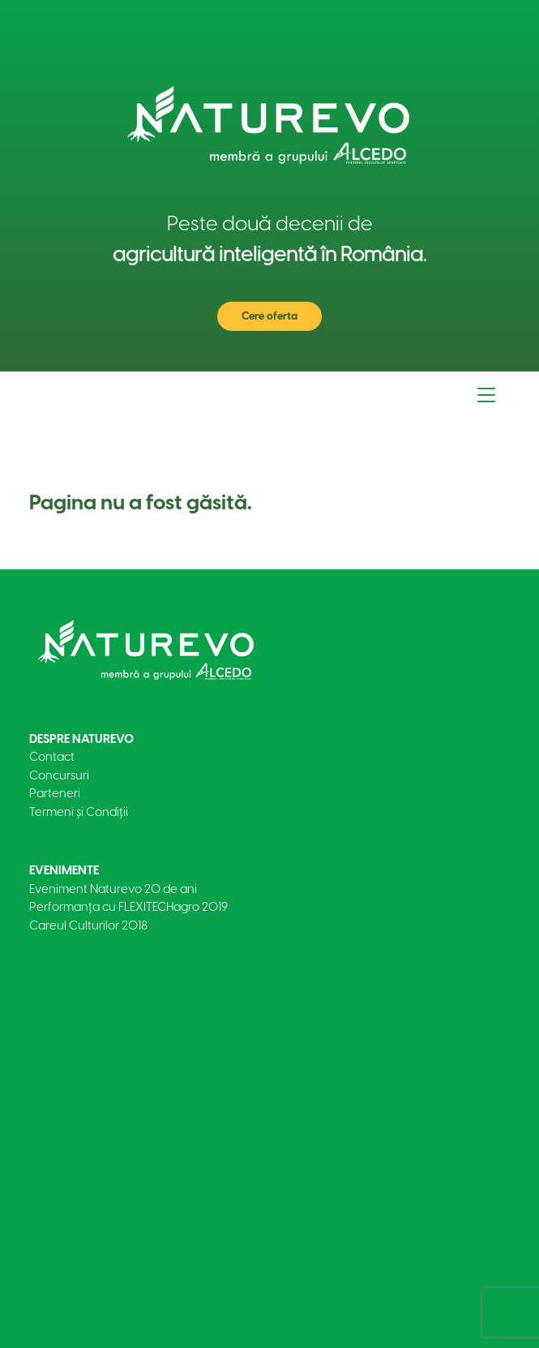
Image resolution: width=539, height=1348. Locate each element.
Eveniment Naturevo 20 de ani (113, 889)
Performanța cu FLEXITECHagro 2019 (128, 906)
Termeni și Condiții (78, 812)
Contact (52, 756)
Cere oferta (269, 316)
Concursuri (59, 775)
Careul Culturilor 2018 (88, 925)
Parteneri (54, 793)
